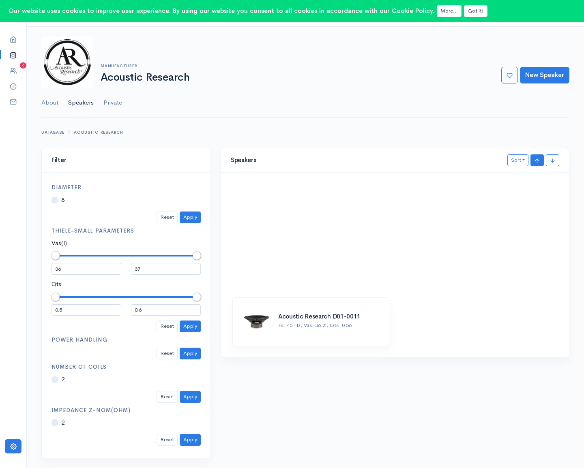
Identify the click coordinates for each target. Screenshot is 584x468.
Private (112, 102)
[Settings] (13, 446)
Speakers (81, 102)
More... (449, 10)
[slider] (56, 256)
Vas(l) (59, 243)
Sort (516, 159)
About (49, 102)
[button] (13, 55)
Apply (190, 217)
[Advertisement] (395, 239)
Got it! (476, 10)
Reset (167, 217)
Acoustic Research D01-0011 (319, 316)
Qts (56, 284)
